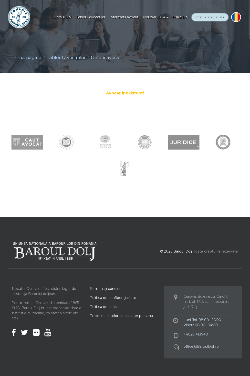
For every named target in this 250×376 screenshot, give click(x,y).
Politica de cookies (105, 307)
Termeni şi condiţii (105, 288)
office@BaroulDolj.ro (201, 346)
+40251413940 (196, 334)
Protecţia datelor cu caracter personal (122, 316)
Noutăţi (149, 17)
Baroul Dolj (63, 17)
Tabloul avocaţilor (90, 17)
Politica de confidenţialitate (113, 297)
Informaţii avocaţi (124, 17)
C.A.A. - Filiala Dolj (174, 17)
